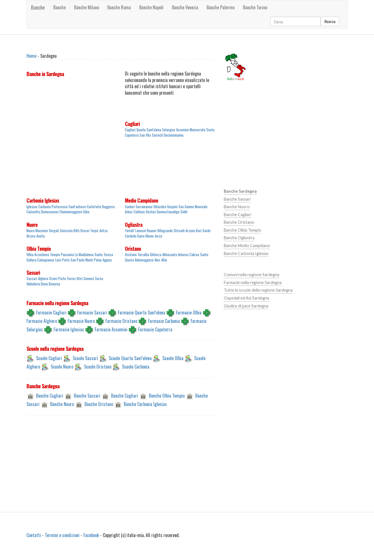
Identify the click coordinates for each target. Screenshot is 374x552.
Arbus (129, 211)
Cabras (194, 254)
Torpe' (94, 230)
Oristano (133, 248)
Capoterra (132, 135)
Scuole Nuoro (62, 366)
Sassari (33, 272)
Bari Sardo (203, 230)
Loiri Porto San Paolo (70, 260)
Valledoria (33, 284)
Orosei (84, 230)
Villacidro (159, 206)
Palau (98, 260)
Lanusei (140, 230)
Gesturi (151, 211)
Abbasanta (169, 254)
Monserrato (197, 129)
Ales (157, 260)
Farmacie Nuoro (81, 320)
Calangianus (45, 260)
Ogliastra (133, 224)
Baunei (151, 230)
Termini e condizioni (62, 535)
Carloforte (94, 206)
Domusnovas (50, 211)
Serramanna (144, 206)
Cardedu (130, 236)
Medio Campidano (141, 200)
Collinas (139, 211)
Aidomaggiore (144, 260)
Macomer (42, 230)
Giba (86, 211)
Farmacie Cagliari (51, 312)
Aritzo (103, 230)
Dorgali (54, 230)
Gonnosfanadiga (168, 211)
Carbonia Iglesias (42, 200)
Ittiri (80, 278)
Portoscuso (60, 206)
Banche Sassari (87, 395)
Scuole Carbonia (135, 366)
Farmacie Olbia (189, 312)
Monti (89, 260)
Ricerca (329, 21)
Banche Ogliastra (239, 237)
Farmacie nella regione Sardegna (253, 282)
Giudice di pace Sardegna (246, 305)
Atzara (31, 236)
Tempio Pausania (62, 254)
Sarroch (157, 135)
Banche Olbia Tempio (167, 395)
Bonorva (54, 284)
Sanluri (130, 206)
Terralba (143, 254)
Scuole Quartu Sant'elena (130, 358)
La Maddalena (84, 254)
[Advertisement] (71, 155)
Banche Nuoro (62, 404)
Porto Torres (67, 278)
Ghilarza (155, 254)
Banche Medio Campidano (247, 245)
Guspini (172, 206)
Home (31, 55)
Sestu (210, 129)
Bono (44, 284)
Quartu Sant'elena (148, 129)
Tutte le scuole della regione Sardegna (258, 290)
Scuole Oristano (97, 366)
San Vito (145, 135)
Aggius (107, 260)
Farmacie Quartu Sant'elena (141, 312)
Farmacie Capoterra (155, 329)
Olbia (30, 254)
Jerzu (158, 236)
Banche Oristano (99, 404)
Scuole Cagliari (49, 358)
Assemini (182, 129)
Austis (40, 236)
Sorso (99, 278)
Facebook (91, 535)
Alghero (43, 278)
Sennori (88, 278)
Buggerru (108, 206)
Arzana (190, 230)
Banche (38, 7)
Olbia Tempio (38, 248)
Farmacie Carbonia (164, 320)
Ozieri (53, 278)
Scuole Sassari (85, 358)
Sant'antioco (77, 206)
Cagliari (132, 123)
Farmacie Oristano (121, 320)
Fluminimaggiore (70, 211)
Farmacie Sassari (92, 312)
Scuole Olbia (172, 358)
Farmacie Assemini (111, 329)
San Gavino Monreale (192, 206)
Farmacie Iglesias (69, 329)
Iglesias (31, 206)
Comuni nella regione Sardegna (251, 274)
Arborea (183, 254)
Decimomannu (173, 135)
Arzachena (41, 254)
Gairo (141, 236)
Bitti (76, 230)
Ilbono (149, 236)
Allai (164, 260)
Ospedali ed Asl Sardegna (246, 298)
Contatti (33, 535)
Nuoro (31, 224)
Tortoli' (129, 230)
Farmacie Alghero (41, 320)
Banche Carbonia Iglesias (145, 404)
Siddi (183, 211)
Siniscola (66, 230)
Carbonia (44, 206)
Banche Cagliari (49, 395)
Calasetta (33, 211)
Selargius (168, 129)
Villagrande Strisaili (171, 230)
